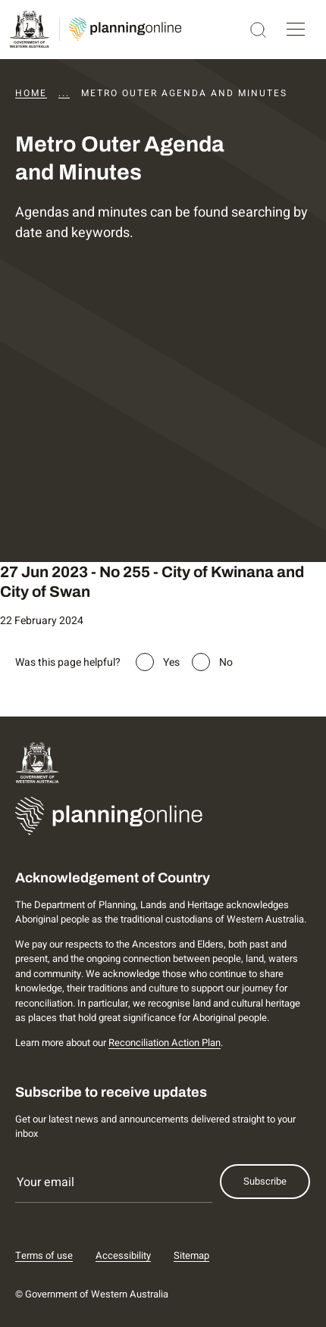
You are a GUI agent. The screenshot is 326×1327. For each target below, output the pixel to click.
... (64, 93)
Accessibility (123, 1255)
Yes (171, 662)
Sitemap (191, 1255)
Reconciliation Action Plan (164, 1042)
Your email (45, 1182)
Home (31, 93)
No (226, 662)
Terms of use (44, 1255)
